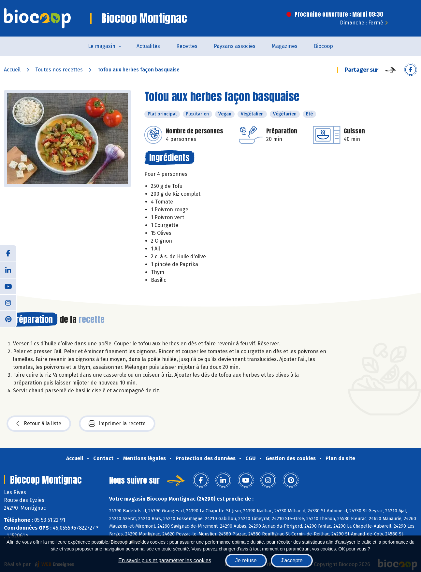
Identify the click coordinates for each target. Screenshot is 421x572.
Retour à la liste (38, 423)
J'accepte (292, 560)
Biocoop (323, 46)
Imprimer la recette (117, 423)
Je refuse (246, 560)
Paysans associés (234, 46)
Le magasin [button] (101, 46)
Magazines (285, 46)
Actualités (148, 46)
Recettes (186, 46)
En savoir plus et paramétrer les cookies (164, 560)
